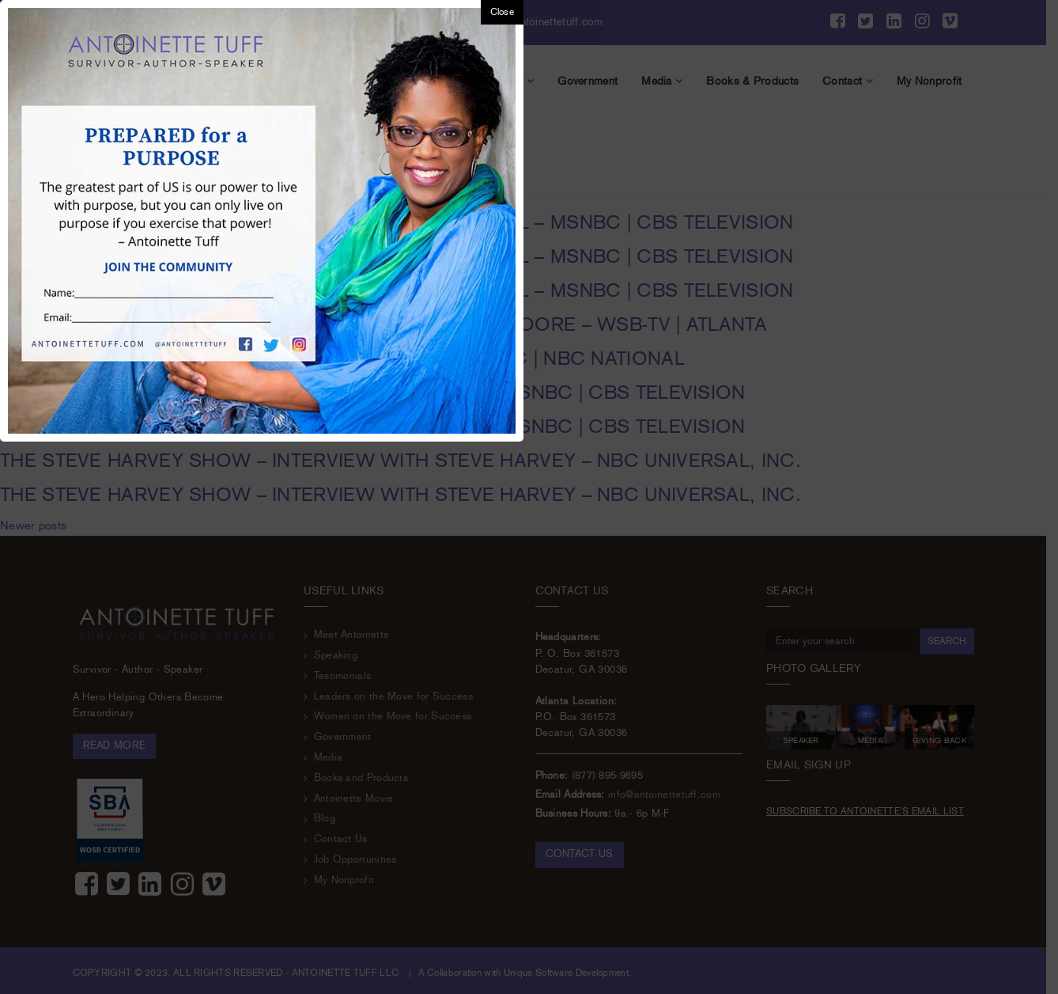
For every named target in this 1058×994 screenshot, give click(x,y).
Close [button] (502, 12)
